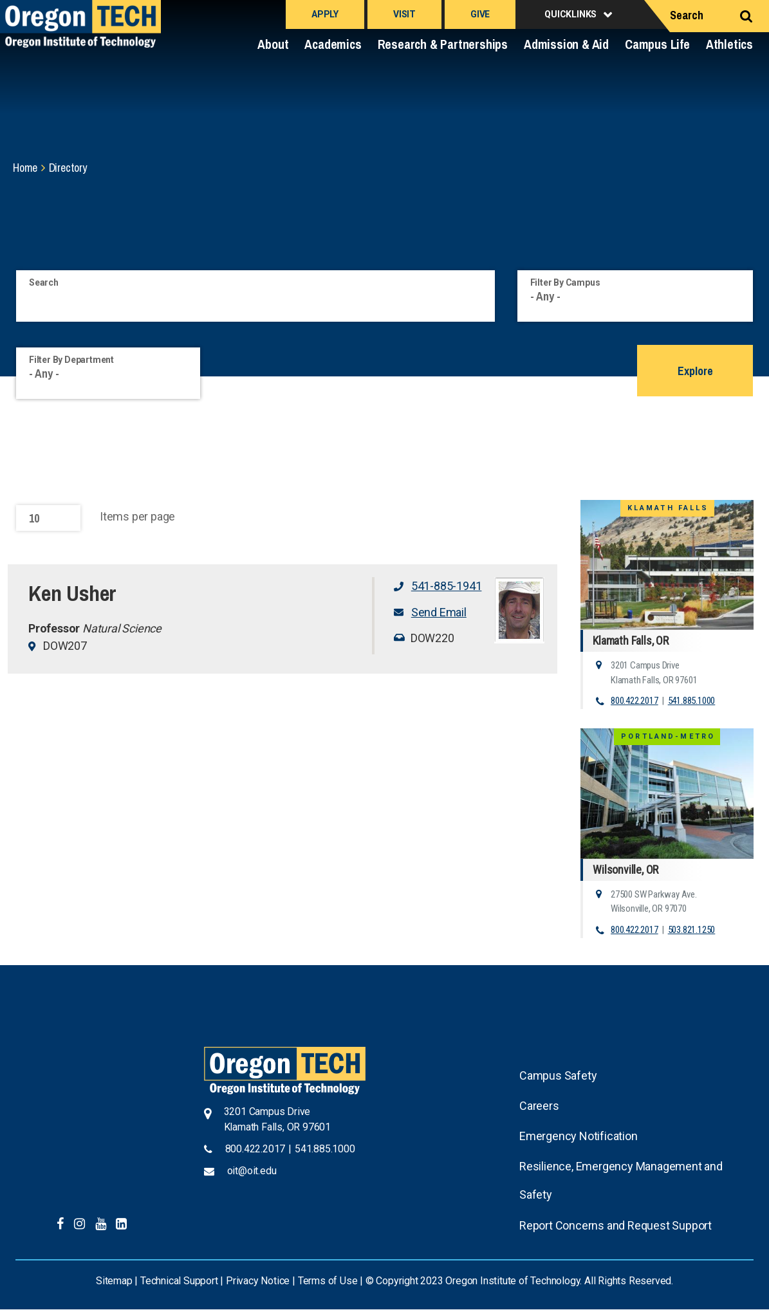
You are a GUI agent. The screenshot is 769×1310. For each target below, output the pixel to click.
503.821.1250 (692, 930)
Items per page (137, 516)
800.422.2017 (634, 700)
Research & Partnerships (443, 44)
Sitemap (114, 1281)
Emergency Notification (578, 1136)
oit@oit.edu (252, 1171)
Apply (324, 14)
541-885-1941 (446, 586)
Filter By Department (71, 360)
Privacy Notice (258, 1281)
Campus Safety (558, 1075)
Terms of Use (328, 1281)
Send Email (439, 612)
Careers (539, 1105)
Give (480, 14)
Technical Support (179, 1281)
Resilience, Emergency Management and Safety (621, 1180)
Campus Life (657, 44)
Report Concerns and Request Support (615, 1225)
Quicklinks (570, 14)
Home (25, 168)
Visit (404, 14)
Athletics (729, 44)
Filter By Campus (565, 282)
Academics (332, 44)
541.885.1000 (692, 700)
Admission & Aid (566, 44)
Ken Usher (72, 593)
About (272, 44)
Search (686, 15)
